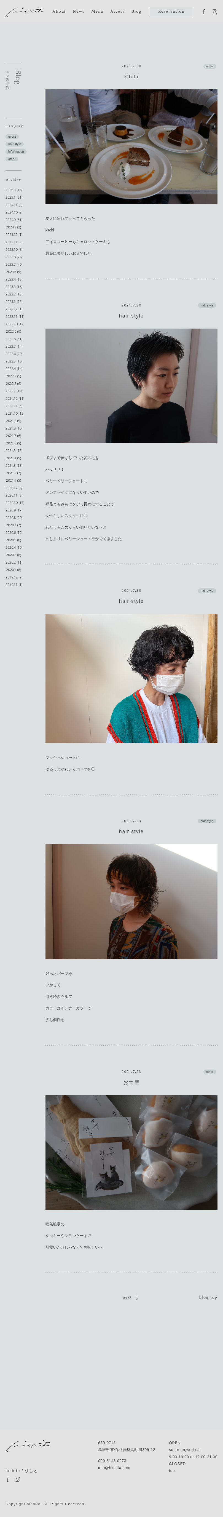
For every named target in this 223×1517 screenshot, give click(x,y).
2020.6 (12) (14, 532)
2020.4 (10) (14, 547)
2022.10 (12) (15, 324)
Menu (97, 11)
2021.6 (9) (13, 443)
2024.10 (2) (14, 212)
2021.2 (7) (13, 473)
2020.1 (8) (13, 569)
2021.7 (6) (13, 435)
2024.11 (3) (14, 204)
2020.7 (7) (13, 525)
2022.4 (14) (14, 368)
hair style (14, 144)
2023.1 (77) (14, 301)
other (11, 159)
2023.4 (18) (14, 279)
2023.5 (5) (13, 272)
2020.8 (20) (14, 517)
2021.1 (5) (13, 480)
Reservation (171, 11)
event (12, 136)
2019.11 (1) (14, 584)
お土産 (131, 1082)
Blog (136, 11)
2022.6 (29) (14, 353)
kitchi (131, 76)
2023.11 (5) (14, 242)
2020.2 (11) (14, 562)
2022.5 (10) (14, 361)
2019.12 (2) (14, 577)
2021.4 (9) (13, 458)
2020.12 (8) (14, 488)
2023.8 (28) (14, 257)
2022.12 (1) (14, 309)
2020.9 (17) (14, 510)
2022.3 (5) (13, 376)
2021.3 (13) (14, 465)
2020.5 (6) (13, 540)
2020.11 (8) (14, 495)
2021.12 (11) (15, 398)
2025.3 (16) (14, 190)
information (16, 151)
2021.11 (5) (14, 406)
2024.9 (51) (14, 219)
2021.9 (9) (13, 420)
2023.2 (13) (14, 294)
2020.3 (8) (13, 555)
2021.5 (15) (14, 450)
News (78, 11)
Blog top (208, 1297)
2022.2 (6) (13, 383)
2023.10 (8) (14, 249)
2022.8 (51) (14, 339)
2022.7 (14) (14, 346)
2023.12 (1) (14, 234)
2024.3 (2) (13, 227)
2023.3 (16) (14, 286)
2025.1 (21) (14, 197)
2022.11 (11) (15, 316)
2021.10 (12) (15, 413)
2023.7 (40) (14, 264)
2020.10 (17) (15, 502)
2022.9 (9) (13, 331)
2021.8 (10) (14, 428)
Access (117, 11)
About (59, 11)
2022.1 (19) (14, 391)
